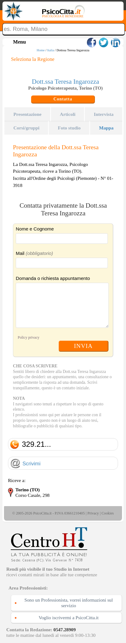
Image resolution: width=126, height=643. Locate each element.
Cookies (107, 513)
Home (41, 50)
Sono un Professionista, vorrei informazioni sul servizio (68, 602)
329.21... (36, 444)
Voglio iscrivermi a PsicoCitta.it (69, 617)
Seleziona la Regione (33, 59)
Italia (50, 50)
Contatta (63, 99)
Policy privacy (28, 337)
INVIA (83, 345)
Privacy (93, 513)
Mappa (106, 127)
